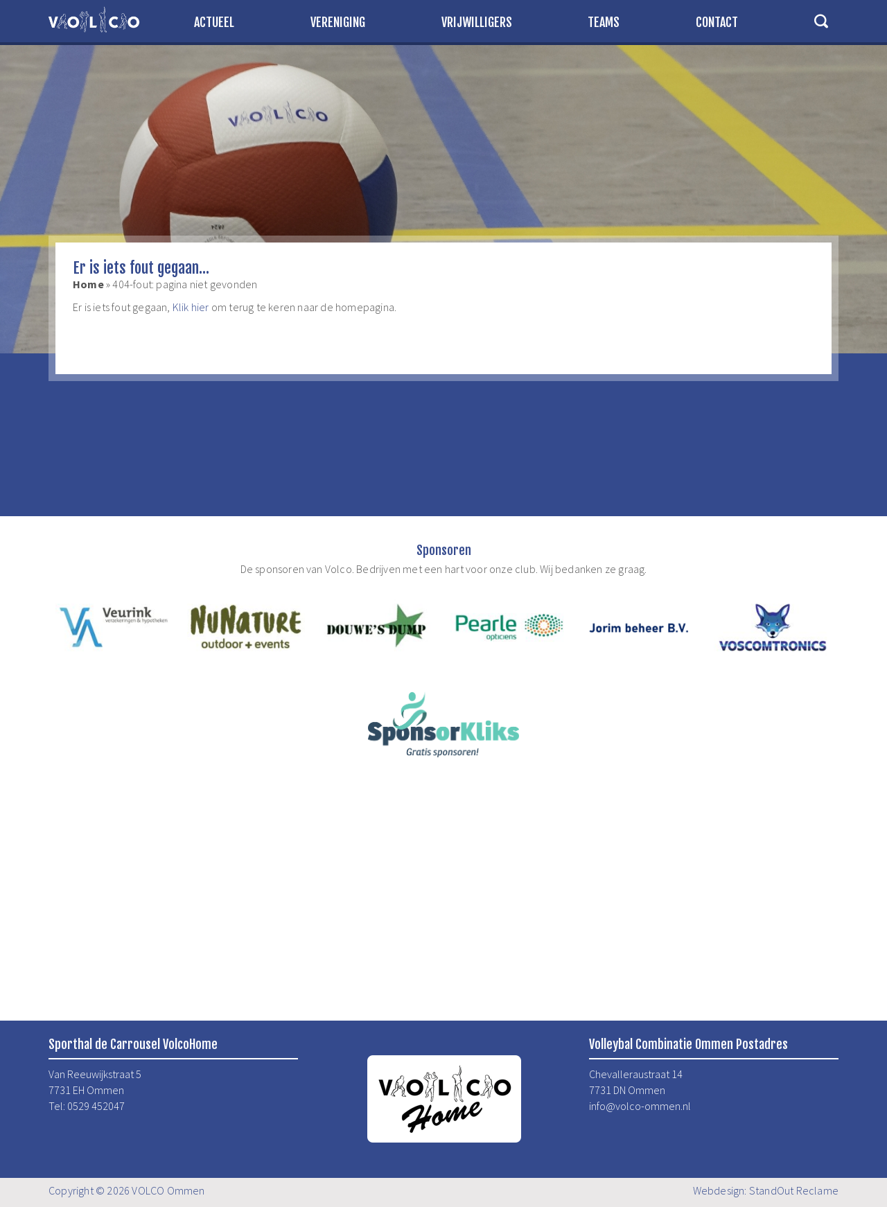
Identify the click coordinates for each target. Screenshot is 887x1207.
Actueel (214, 22)
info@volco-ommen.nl (640, 1106)
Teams (604, 22)
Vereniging (337, 22)
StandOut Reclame (793, 1190)
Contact (717, 22)
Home (88, 284)
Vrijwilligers (476, 22)
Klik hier (191, 307)
